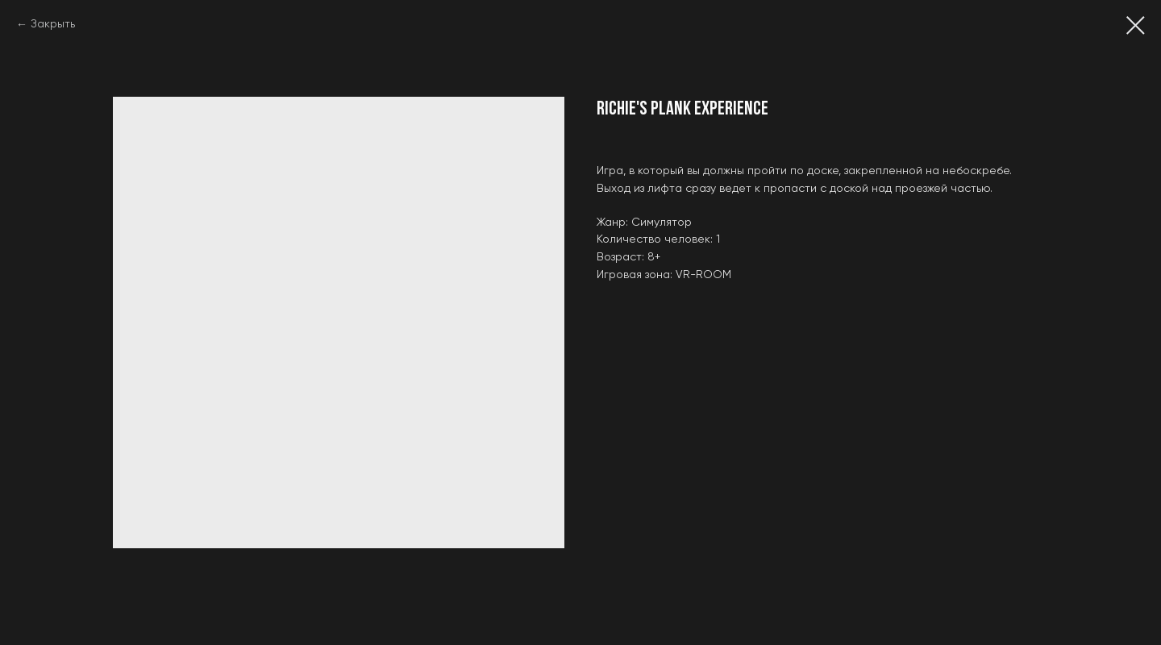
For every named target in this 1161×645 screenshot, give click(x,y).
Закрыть (53, 24)
